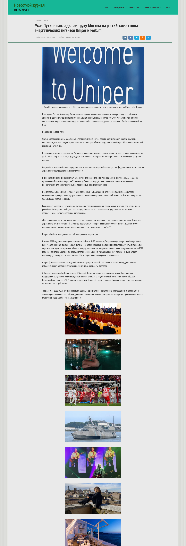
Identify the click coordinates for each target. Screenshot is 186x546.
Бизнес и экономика (152, 7)
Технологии (134, 7)
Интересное (119, 7)
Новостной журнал (29, 5)
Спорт (106, 7)
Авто (168, 7)
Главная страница (41, 20)
